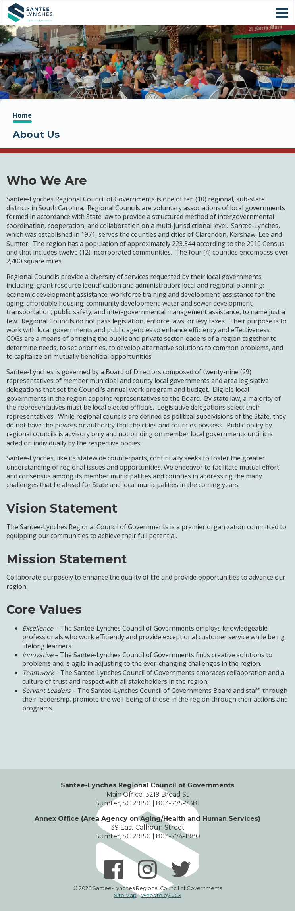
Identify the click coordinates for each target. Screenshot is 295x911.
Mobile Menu (281, 13)
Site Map (125, 895)
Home (30, 12)
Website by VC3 (161, 895)
